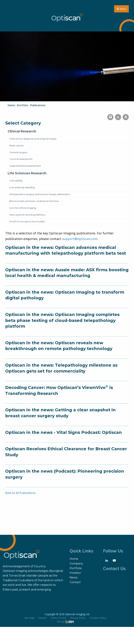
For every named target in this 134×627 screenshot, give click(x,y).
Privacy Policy (77, 618)
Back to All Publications (20, 493)
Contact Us (114, 568)
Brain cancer (16, 145)
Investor (75, 573)
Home (74, 559)
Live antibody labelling (22, 187)
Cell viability (16, 180)
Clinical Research (22, 131)
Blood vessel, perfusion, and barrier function (34, 201)
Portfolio (76, 568)
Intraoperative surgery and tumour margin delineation (39, 194)
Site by (65, 621)
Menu (121, 8)
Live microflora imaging (22, 208)
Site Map (29, 618)
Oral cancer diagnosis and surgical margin (33, 138)
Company (76, 563)
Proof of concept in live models (27, 221)
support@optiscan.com (80, 239)
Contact (75, 582)
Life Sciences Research (27, 173)
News (73, 577)
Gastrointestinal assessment (25, 166)
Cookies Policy (98, 618)
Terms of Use (58, 618)
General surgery (18, 152)
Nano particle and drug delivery (27, 214)
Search (42, 618)
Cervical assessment (20, 159)
